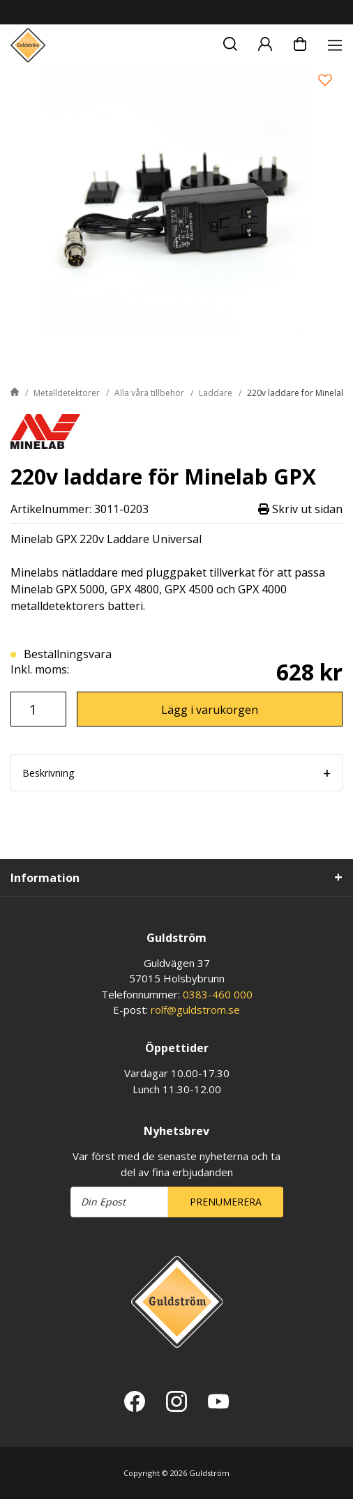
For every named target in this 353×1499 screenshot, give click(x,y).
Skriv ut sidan (300, 509)
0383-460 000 (218, 994)
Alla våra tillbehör (149, 393)
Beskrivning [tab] (48, 772)
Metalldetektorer (66, 393)
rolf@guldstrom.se (195, 1010)
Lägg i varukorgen (209, 709)
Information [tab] (45, 877)
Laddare (215, 393)
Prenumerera (226, 1201)
